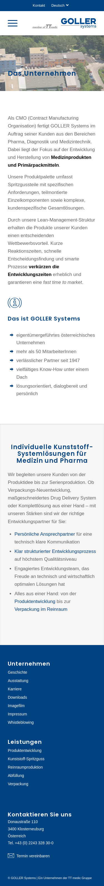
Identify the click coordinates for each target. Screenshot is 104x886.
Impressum (17, 714)
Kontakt (39, 5)
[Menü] (15, 23)
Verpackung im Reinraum (40, 609)
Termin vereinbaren (52, 856)
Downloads (17, 697)
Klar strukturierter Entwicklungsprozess (55, 551)
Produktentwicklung (34, 601)
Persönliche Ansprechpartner (44, 534)
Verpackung (18, 784)
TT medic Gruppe (80, 878)
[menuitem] (39, 5)
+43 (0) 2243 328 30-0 (34, 843)
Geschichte (17, 672)
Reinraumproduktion (25, 767)
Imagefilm (16, 705)
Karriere (15, 689)
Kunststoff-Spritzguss (26, 759)
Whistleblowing (21, 722)
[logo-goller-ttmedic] (64, 24)
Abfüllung (16, 775)
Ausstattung (18, 680)
